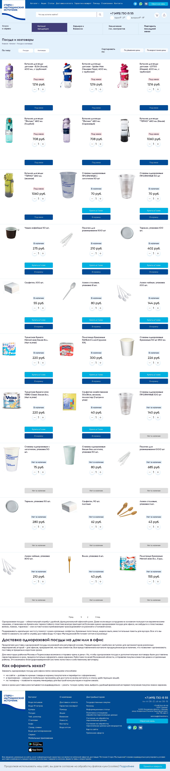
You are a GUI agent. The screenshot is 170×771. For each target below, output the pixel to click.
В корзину (96, 217)
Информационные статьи (98, 709)
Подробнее (127, 766)
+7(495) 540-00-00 (161, 705)
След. (97, 617)
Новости (63, 720)
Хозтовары (42, 50)
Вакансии (64, 717)
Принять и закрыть (152, 766)
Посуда (26, 50)
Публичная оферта (95, 733)
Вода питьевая (35, 702)
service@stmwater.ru (159, 716)
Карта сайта (92, 729)
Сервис (31, 734)
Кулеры (31, 709)
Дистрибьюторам (95, 697)
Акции (43, 3)
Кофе (30, 724)
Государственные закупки (98, 702)
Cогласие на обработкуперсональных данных (97, 719)
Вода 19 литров (35, 706)
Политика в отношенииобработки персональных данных (101, 714)
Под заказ (39, 108)
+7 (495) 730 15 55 (121, 13)
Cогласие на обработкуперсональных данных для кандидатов (104, 725)
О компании (66, 697)
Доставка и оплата (64, 3)
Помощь (96, 3)
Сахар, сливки (35, 727)
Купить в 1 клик (96, 210)
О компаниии (106, 3)
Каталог (33, 3)
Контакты (118, 3)
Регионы (90, 706)
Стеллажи (33, 720)
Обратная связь (158, 4)
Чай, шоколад (34, 717)
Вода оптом (65, 727)
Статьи (51, 3)
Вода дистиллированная (39, 731)
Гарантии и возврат (83, 3)
